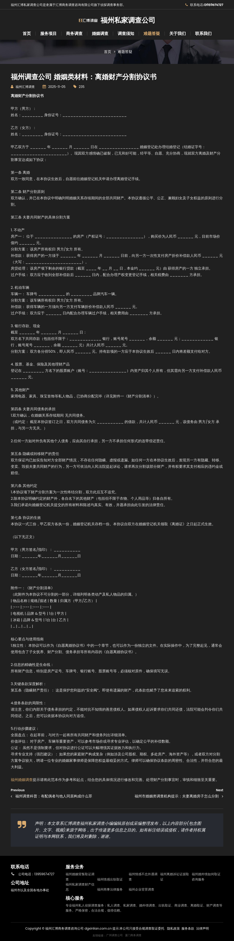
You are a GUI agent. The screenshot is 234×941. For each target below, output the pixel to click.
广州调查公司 (114, 935)
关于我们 (177, 34)
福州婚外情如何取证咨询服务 (206, 876)
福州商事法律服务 (110, 889)
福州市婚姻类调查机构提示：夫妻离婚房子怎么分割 (177, 796)
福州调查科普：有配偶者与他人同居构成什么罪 (53, 796)
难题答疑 (152, 34)
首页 (27, 34)
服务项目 (48, 34)
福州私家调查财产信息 (80, 887)
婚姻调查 (100, 34)
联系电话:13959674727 (206, 5)
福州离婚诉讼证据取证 (174, 876)
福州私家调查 (92, 823)
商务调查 (74, 34)
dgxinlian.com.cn (98, 928)
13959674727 (44, 874)
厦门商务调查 (133, 935)
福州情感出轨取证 (110, 879)
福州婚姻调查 (22, 779)
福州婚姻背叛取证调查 (80, 876)
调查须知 (126, 34)
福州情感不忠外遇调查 (143, 876)
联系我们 (203, 34)
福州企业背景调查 (141, 889)
